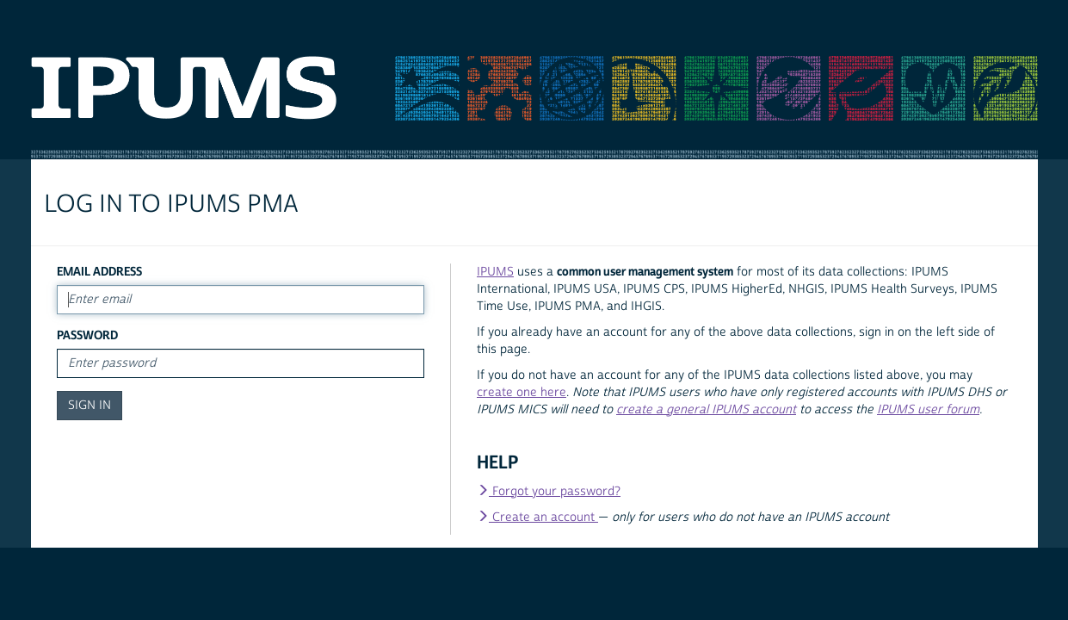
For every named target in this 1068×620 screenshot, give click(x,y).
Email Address (99, 272)
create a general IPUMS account (706, 410)
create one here (521, 392)
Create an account (537, 517)
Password (87, 335)
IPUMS (495, 272)
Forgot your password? (548, 491)
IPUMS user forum (928, 410)
